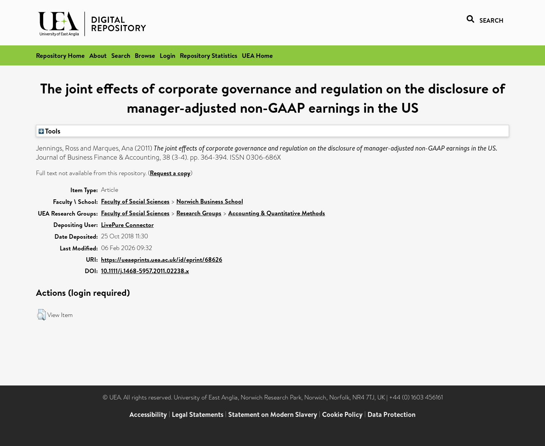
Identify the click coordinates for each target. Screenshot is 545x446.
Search (120, 55)
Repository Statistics (208, 55)
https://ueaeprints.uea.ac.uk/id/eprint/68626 (161, 259)
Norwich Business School (209, 201)
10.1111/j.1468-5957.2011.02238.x (145, 271)
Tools (50, 131)
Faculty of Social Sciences (135, 201)
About (98, 55)
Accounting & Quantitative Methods (276, 213)
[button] (41, 314)
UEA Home (257, 55)
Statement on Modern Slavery (272, 414)
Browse (145, 55)
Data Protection (391, 414)
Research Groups (198, 213)
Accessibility (148, 414)
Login (167, 55)
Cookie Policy (342, 414)
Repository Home (60, 55)
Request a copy (170, 173)
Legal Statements (197, 414)
